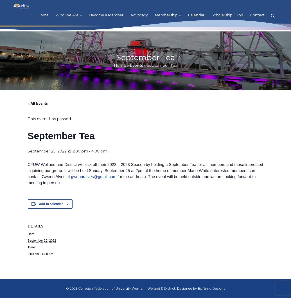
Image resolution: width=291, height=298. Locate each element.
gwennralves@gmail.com (93, 176)
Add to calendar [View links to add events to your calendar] (51, 204)
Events (136, 65)
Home (120, 65)
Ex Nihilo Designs (211, 289)
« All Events (38, 103)
